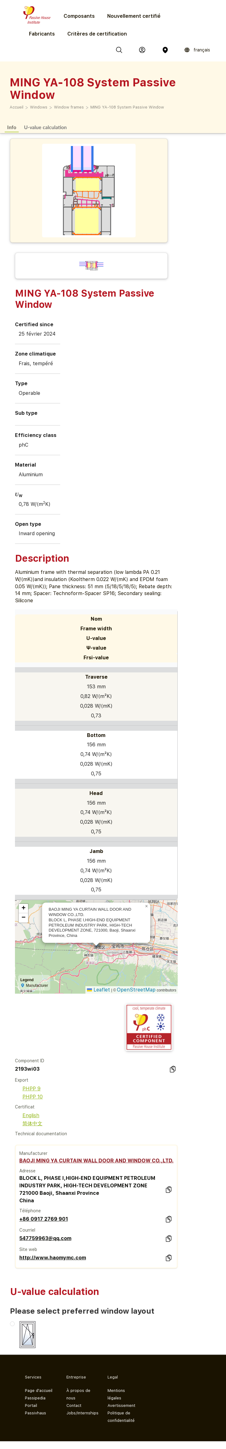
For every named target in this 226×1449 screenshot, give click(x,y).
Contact (73, 1405)
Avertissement (121, 1405)
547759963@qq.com (45, 1238)
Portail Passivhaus (35, 1409)
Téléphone (30, 1210)
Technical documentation (41, 1133)
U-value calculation (45, 127)
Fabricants (42, 34)
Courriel (27, 1230)
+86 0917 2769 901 (43, 1219)
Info (11, 127)
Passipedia (35, 1398)
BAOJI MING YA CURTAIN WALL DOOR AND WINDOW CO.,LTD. (96, 1161)
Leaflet (98, 990)
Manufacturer (33, 1153)
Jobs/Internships (82, 1413)
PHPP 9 (28, 1089)
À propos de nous (78, 1394)
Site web (28, 1249)
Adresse (27, 1170)
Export (21, 1080)
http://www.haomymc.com (52, 1258)
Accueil (16, 107)
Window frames (69, 107)
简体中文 (28, 1124)
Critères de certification (97, 34)
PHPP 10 (29, 1097)
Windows (38, 107)
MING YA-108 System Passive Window (127, 107)
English (27, 1115)
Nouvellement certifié (134, 16)
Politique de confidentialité (121, 1417)
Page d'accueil (38, 1390)
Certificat (25, 1106)
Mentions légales (116, 1394)
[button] (146, 906)
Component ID (29, 1060)
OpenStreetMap (136, 990)
